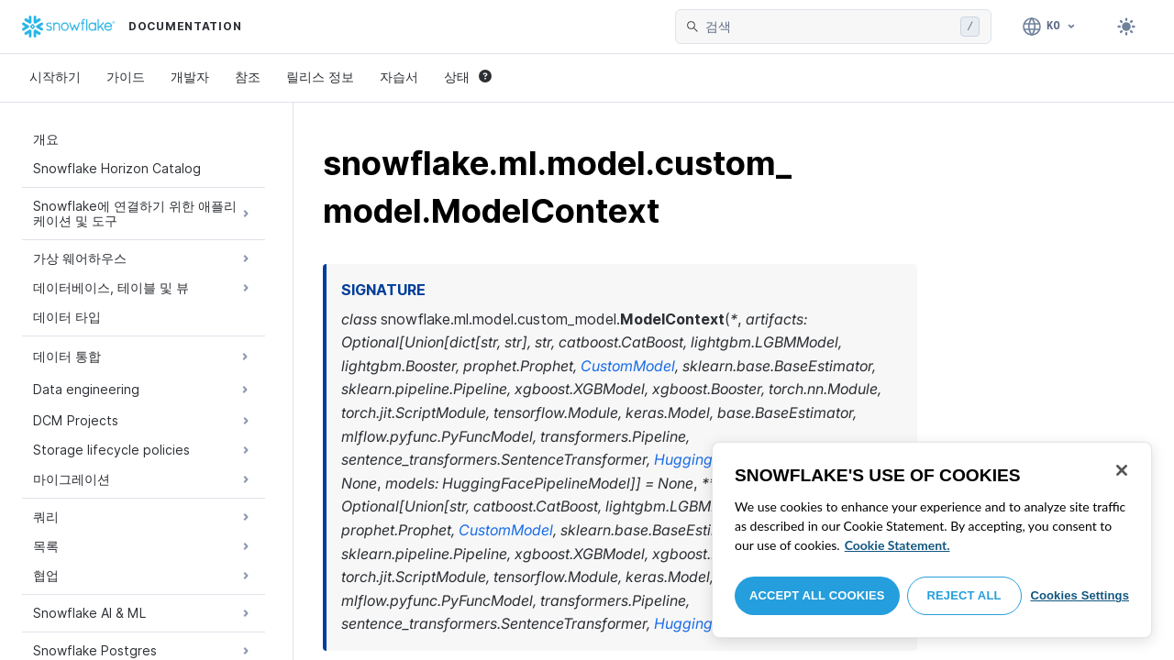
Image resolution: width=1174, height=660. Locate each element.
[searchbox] (829, 26)
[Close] (1122, 470)
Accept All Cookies (817, 595)
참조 (247, 76)
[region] (932, 540)
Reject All (964, 595)
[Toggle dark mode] (1126, 26)
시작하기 (55, 76)
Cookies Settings (1079, 595)
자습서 (399, 76)
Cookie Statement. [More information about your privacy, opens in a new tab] (897, 545)
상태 (468, 76)
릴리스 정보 (320, 76)
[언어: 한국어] (1049, 26)
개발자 (190, 76)
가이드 (125, 76)
